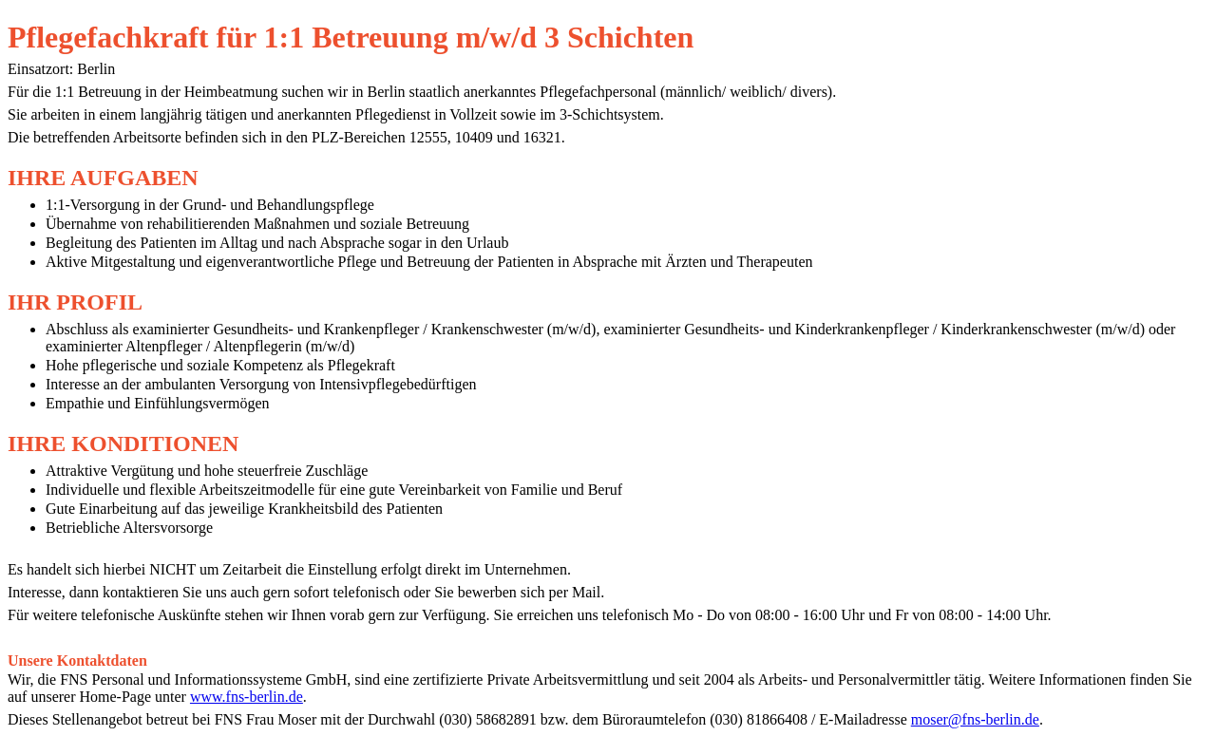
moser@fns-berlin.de (975, 719)
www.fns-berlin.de (246, 697)
